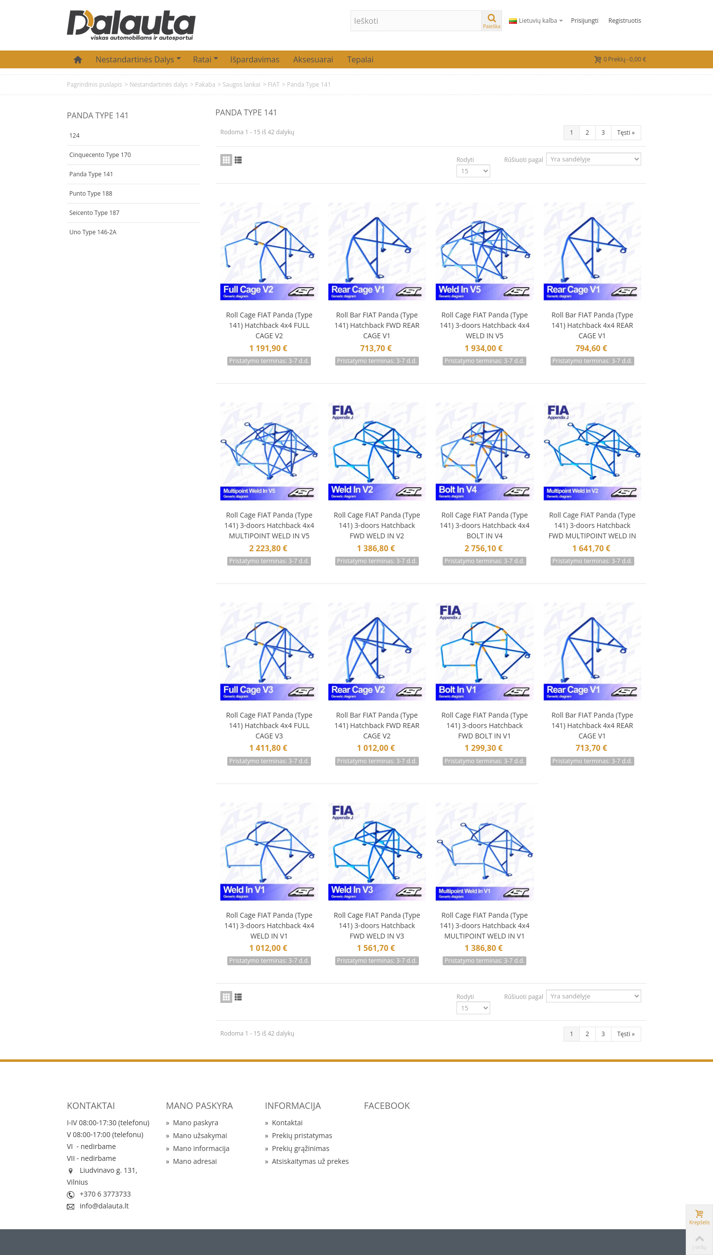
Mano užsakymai (196, 1135)
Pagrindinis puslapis (94, 84)
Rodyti (465, 160)
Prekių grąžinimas (297, 1148)
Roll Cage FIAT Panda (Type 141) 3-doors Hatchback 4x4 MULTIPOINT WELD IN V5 (269, 525)
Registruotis (625, 20)
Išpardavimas (254, 59)
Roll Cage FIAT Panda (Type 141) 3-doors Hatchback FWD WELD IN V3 (377, 925)
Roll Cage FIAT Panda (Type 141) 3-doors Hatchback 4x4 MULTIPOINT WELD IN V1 (484, 925)
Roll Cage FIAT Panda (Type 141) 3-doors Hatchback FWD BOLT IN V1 (484, 725)
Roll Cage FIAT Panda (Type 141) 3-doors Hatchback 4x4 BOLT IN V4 (484, 525)
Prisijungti (584, 20)
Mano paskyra (192, 1122)
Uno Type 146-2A (92, 232)
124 (74, 135)
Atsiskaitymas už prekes (307, 1161)
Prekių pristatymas (298, 1135)
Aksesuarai (313, 59)
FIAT (274, 84)
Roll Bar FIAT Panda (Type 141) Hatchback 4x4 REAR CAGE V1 (592, 325)
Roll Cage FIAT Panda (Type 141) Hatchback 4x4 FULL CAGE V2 (269, 325)
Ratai (205, 59)
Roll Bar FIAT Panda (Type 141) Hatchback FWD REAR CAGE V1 (376, 325)
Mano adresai (191, 1161)
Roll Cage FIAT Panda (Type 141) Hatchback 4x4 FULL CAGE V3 (269, 725)
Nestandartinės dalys (138, 59)
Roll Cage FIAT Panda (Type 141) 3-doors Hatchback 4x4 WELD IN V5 (484, 325)
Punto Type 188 (90, 193)
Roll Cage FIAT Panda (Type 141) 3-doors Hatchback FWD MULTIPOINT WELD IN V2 (592, 530)
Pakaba (205, 84)
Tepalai (360, 59)
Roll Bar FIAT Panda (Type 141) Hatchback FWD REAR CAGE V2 (376, 725)
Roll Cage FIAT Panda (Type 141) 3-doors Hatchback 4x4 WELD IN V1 (269, 925)
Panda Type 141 (91, 174)
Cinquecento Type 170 (100, 155)
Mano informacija (198, 1148)
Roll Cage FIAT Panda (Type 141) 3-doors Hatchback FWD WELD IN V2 (377, 525)
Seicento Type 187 (94, 213)
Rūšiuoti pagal (523, 160)
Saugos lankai (241, 84)
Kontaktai (284, 1122)
